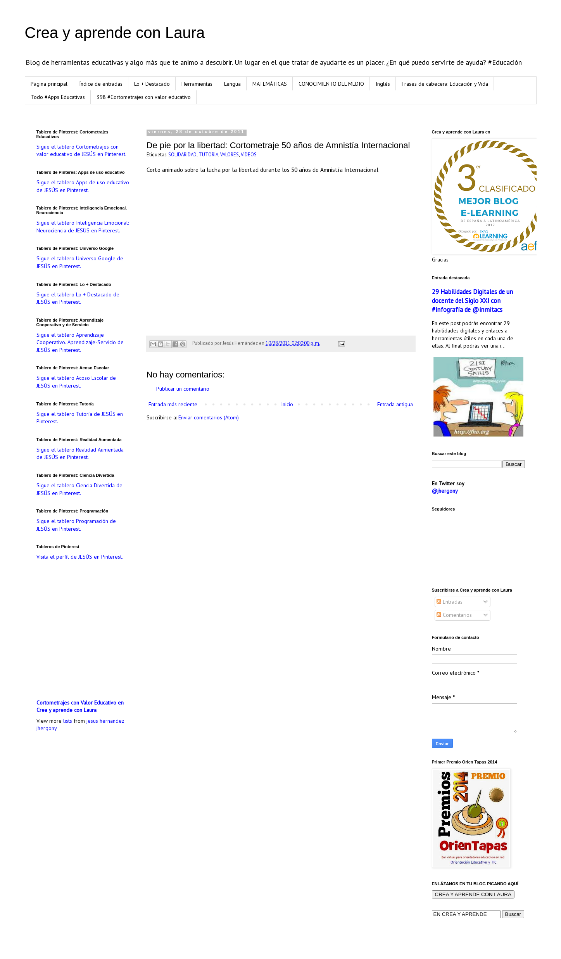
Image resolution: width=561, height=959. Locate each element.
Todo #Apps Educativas (58, 96)
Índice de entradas (101, 83)
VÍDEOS (249, 154)
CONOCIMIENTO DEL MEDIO (331, 83)
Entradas (450, 601)
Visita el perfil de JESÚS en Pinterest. (79, 556)
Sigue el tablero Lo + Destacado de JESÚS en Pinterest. (77, 298)
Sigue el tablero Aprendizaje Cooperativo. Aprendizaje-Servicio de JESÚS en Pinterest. (80, 342)
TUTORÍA (208, 154)
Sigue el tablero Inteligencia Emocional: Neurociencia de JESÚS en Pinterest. (82, 226)
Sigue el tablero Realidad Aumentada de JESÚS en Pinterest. (80, 453)
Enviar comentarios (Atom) (208, 417)
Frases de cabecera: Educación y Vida (445, 83)
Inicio (287, 404)
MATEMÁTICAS (269, 83)
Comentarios (454, 614)
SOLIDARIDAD (182, 154)
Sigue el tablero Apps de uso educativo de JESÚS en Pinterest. (82, 186)
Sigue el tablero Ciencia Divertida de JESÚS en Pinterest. (79, 489)
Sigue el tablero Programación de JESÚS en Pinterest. (76, 525)
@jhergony (445, 490)
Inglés (383, 83)
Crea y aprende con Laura (115, 32)
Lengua (232, 83)
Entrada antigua (395, 404)
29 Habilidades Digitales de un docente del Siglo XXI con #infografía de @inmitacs (472, 300)
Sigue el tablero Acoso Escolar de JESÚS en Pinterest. (76, 381)
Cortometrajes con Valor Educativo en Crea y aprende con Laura (80, 706)
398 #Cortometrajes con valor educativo (144, 96)
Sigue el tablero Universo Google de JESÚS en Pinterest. (79, 262)
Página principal (49, 83)
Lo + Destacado (152, 83)
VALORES (229, 154)
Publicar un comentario (182, 388)
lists (67, 720)
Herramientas (196, 83)
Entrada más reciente (172, 404)
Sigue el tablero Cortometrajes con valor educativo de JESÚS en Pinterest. (81, 150)
